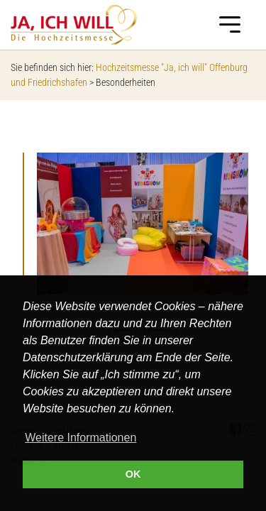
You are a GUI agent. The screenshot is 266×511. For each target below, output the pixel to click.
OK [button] (133, 474)
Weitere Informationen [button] (80, 438)
